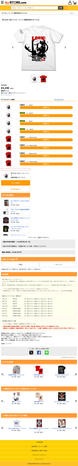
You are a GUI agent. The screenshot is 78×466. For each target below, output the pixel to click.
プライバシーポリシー (39, 455)
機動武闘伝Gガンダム (20, 13)
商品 (20, 264)
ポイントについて (6, 95)
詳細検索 (65, 7)
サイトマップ (39, 459)
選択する (46, 107)
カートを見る (16, 183)
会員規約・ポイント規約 (39, 446)
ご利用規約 (39, 442)
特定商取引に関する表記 (39, 451)
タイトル (58, 264)
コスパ (72, 13)
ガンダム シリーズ (7, 13)
